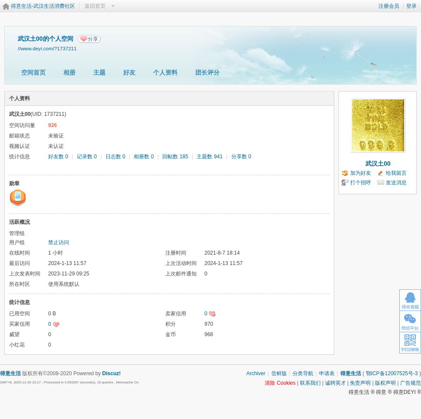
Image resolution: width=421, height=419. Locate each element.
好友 (129, 72)
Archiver (255, 373)
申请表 (327, 373)
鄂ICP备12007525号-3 (392, 373)
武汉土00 (378, 163)
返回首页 (95, 6)
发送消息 (396, 183)
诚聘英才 (335, 383)
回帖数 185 (175, 157)
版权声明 (385, 383)
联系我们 (310, 383)
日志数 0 (115, 157)
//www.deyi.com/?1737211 (47, 48)
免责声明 (360, 383)
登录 (411, 6)
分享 (93, 39)
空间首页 (33, 72)
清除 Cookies (280, 383)
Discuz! (111, 373)
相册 (69, 72)
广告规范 (410, 383)
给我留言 (396, 173)
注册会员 (388, 6)
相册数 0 (144, 157)
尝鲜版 (279, 373)
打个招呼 (360, 183)
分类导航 (303, 373)
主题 (99, 72)
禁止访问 (58, 242)
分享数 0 (241, 157)
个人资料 (165, 72)
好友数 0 (58, 157)
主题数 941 (209, 157)
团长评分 (207, 72)
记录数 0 (87, 157)
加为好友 (360, 173)
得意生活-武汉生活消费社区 (43, 6)
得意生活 (350, 373)
